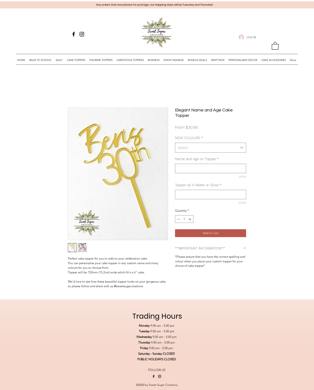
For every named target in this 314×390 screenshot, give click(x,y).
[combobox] (210, 148)
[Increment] (190, 219)
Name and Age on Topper (197, 159)
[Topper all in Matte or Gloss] (210, 194)
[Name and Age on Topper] (210, 168)
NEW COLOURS (189, 138)
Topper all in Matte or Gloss (198, 185)
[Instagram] (82, 34)
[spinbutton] (184, 219)
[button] (275, 45)
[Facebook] (73, 34)
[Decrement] (178, 219)
